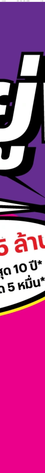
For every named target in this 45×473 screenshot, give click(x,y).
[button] (2, 237)
